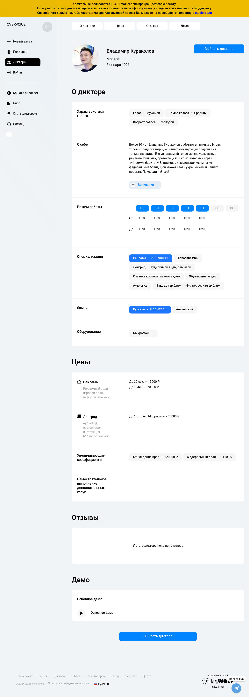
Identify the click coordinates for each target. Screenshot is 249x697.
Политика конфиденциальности (68, 685)
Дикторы (60, 678)
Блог (77, 678)
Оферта (146, 678)
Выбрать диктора (219, 48)
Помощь (115, 678)
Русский (100, 685)
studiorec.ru (203, 13)
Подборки (43, 678)
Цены (120, 25)
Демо (185, 25)
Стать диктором (95, 678)
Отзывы (152, 25)
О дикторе (87, 25)
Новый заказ (24, 678)
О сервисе (131, 678)
